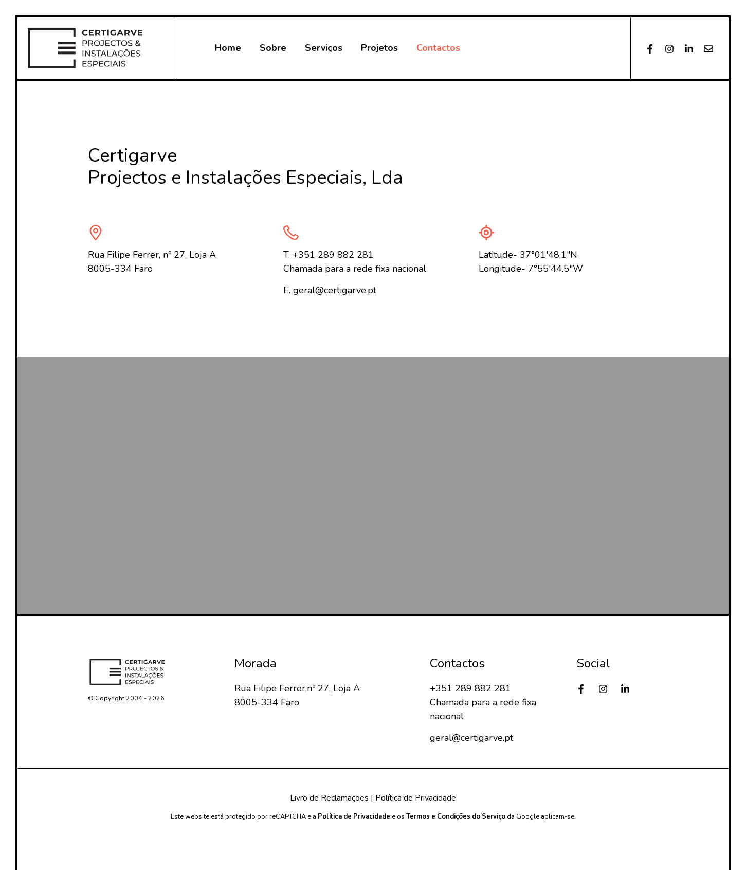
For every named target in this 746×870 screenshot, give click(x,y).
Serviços (323, 48)
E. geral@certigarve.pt (329, 290)
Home (228, 48)
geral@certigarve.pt (471, 738)
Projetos (379, 48)
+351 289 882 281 (470, 688)
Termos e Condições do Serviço (455, 816)
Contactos (438, 48)
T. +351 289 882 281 (328, 254)
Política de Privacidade (415, 798)
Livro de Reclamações (329, 798)
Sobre (273, 48)
